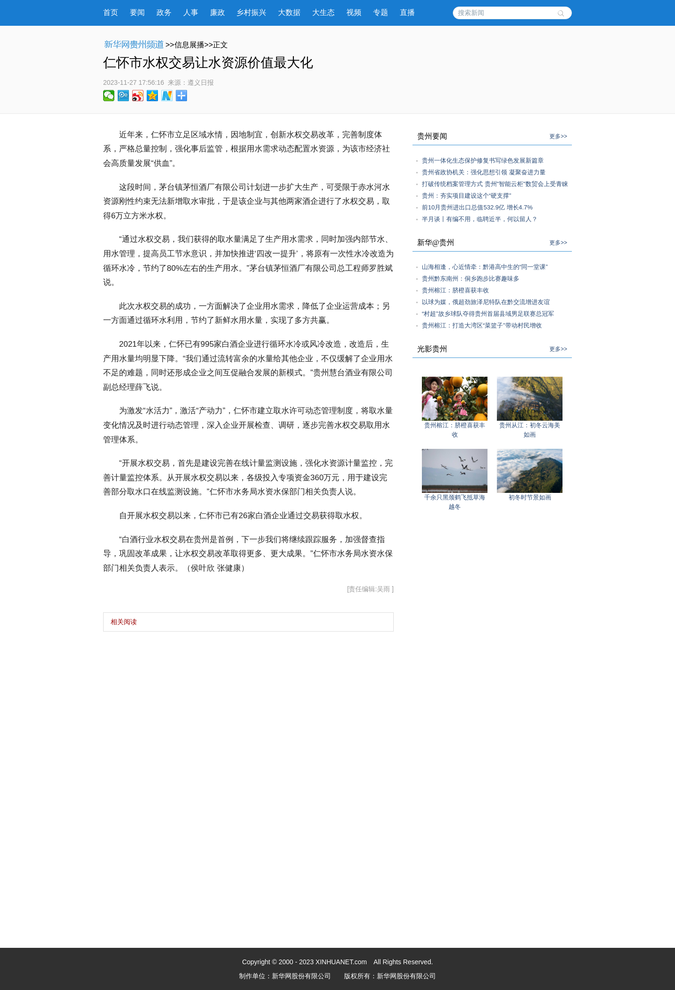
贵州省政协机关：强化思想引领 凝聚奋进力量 (484, 172)
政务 (164, 12)
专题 (380, 12)
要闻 (137, 12)
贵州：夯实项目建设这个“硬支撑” (466, 195)
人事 (190, 12)
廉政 (217, 12)
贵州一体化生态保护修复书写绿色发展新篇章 (483, 160)
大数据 (289, 12)
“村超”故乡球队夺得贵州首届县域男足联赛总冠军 (488, 313)
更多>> (558, 136)
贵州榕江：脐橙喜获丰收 (455, 290)
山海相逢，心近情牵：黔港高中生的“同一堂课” (485, 266)
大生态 (323, 12)
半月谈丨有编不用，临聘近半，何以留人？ (480, 219)
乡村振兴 (251, 12)
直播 (407, 12)
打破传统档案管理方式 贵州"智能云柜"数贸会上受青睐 (495, 183)
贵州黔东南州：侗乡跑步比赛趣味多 (470, 278)
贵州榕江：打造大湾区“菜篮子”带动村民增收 (482, 325)
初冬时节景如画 (530, 497)
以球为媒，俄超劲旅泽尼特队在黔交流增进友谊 (486, 301)
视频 (353, 12)
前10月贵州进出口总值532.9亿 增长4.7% (477, 207)
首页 (110, 12)
